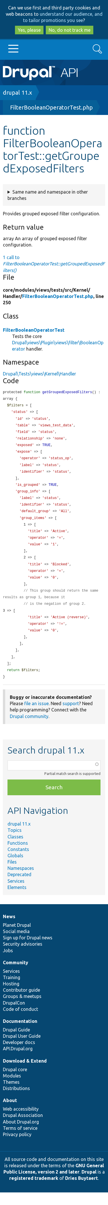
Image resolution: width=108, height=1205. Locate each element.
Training (11, 990)
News (9, 929)
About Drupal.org (21, 1134)
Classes (15, 849)
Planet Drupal (17, 937)
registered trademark (33, 1190)
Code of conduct (20, 1021)
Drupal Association (23, 1127)
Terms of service (20, 1140)
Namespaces (20, 880)
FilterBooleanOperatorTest (34, 330)
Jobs (8, 963)
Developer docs (19, 1054)
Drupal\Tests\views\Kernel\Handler (39, 373)
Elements (16, 899)
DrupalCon (14, 1015)
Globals (15, 868)
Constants (18, 861)
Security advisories (22, 956)
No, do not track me (69, 30)
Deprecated (19, 887)
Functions (17, 855)
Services (15, 893)
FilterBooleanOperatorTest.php (51, 107)
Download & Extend (25, 1073)
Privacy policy (17, 1147)
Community (15, 975)
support (70, 716)
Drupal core (15, 1082)
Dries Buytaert (81, 1190)
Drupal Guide (16, 1042)
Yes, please (29, 30)
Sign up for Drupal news (27, 950)
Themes (11, 1094)
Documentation (20, 1033)
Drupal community (29, 728)
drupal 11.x (17, 92)
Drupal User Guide (22, 1048)
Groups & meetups (22, 1008)
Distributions (16, 1100)
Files (12, 874)
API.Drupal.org (18, 1061)
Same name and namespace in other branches (47, 195)
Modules (12, 1088)
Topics (14, 842)
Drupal (89, 1184)
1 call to (54, 264)
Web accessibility (21, 1121)
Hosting (11, 996)
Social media (16, 943)
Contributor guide (21, 1002)
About (10, 1112)
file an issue (36, 716)
